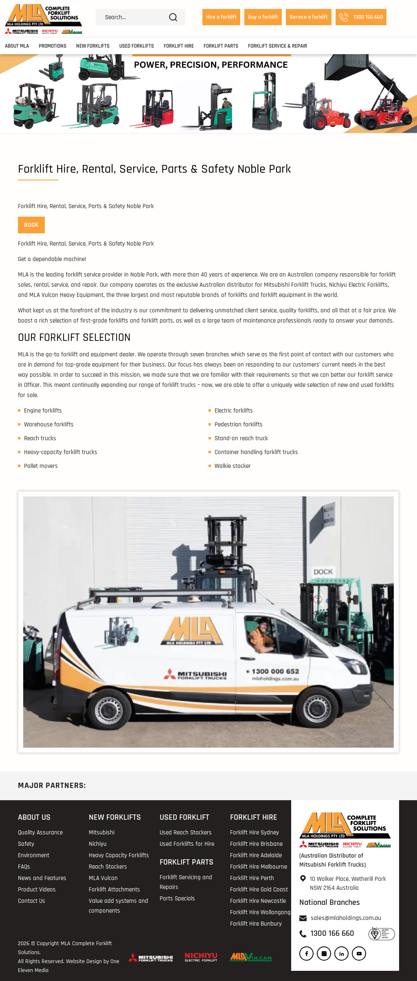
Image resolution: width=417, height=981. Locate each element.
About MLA (17, 46)
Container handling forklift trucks (256, 452)
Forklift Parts (221, 46)
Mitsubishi (101, 832)
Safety (26, 844)
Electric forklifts (234, 411)
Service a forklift (309, 17)
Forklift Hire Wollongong (260, 912)
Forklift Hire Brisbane (256, 844)
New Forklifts (93, 46)
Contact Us (31, 901)
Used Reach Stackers (186, 832)
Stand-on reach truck (241, 438)
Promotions (52, 46)
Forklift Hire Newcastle (258, 901)
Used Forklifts (136, 46)
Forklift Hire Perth (252, 878)
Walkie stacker (233, 466)
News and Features (42, 878)
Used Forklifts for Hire (187, 844)
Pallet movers (41, 466)
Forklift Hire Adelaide (256, 855)
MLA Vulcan (103, 878)
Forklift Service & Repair (277, 46)
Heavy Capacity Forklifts (119, 855)
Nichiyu (98, 844)
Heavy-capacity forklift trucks (60, 452)
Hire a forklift (221, 17)
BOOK (31, 225)
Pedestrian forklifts (239, 424)
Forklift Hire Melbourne (258, 867)
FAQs (24, 867)
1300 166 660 (361, 17)
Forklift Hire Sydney (254, 832)
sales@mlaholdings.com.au (346, 918)
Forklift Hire (179, 46)
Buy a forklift (263, 17)
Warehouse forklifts (49, 424)
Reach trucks (40, 438)
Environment (33, 855)
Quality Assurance (40, 832)
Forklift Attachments (114, 889)
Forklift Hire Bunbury (256, 924)
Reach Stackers (108, 867)
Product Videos (37, 889)
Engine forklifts (43, 411)
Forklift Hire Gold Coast (259, 889)
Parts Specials (177, 898)
